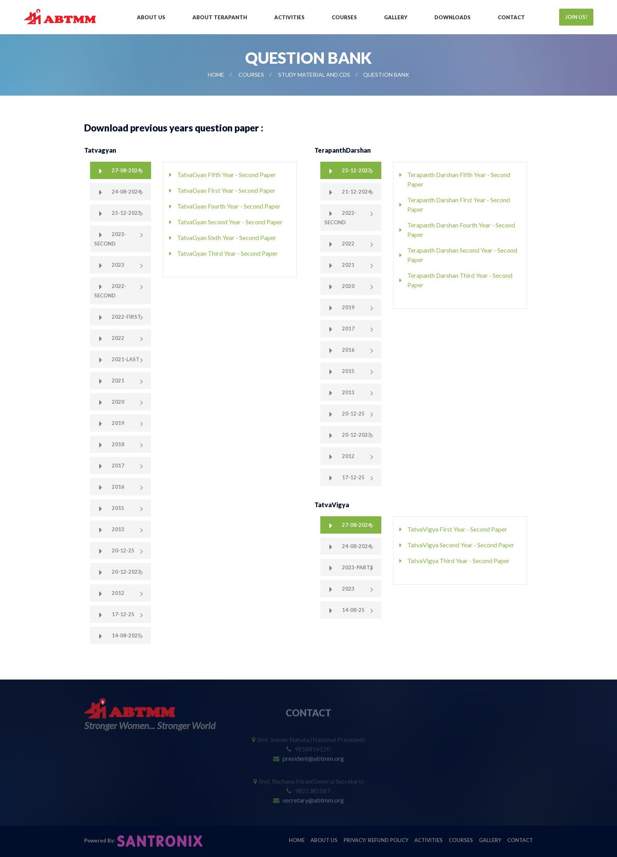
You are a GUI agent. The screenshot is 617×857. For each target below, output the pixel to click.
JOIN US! (576, 17)
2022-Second (110, 291)
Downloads (452, 17)
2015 (117, 508)
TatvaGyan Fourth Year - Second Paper (229, 206)
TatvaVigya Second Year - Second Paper (460, 545)
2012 (117, 593)
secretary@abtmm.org (313, 795)
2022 (117, 338)
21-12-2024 (356, 191)
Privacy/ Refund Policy (376, 840)
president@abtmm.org (313, 753)
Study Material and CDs (314, 74)
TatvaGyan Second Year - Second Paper (230, 221)
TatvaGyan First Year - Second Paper (226, 190)
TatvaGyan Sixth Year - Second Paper (226, 237)
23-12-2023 (126, 213)
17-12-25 (123, 614)
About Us (151, 17)
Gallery (395, 17)
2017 (117, 465)
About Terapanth (219, 17)
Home (216, 74)
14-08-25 (353, 610)
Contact (511, 17)
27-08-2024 (126, 170)
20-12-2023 (126, 572)
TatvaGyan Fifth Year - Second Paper (226, 174)
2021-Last (125, 359)
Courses (344, 17)
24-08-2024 (126, 191)
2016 (117, 487)
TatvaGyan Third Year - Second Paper (227, 253)
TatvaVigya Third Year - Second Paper (458, 560)
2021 (117, 380)
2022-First (126, 317)
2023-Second (110, 239)
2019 (117, 423)
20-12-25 (123, 550)
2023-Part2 (357, 567)
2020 (117, 402)
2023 (117, 265)
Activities (289, 17)
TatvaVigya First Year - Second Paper (457, 529)
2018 (117, 444)
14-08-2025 (126, 635)
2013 (117, 529)
